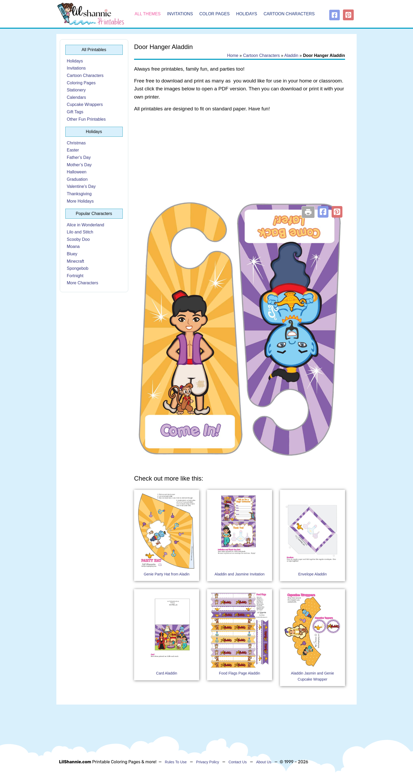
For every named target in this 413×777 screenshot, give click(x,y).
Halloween (77, 172)
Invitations (180, 14)
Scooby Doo (78, 239)
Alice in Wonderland (85, 225)
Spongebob (77, 268)
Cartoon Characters (289, 14)
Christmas (76, 143)
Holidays (246, 14)
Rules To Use (176, 762)
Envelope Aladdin (312, 574)
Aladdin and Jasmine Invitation (239, 574)
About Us (263, 762)
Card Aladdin (166, 673)
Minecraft (75, 261)
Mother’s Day (79, 165)
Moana (73, 246)
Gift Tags (75, 112)
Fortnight (75, 275)
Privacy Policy (207, 762)
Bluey (72, 254)
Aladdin (291, 55)
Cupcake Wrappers (85, 104)
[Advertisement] (239, 159)
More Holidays (80, 201)
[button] (323, 212)
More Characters (82, 283)
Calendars (76, 97)
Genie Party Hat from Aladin (167, 574)
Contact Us (237, 762)
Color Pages (214, 14)
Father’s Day (79, 157)
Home (232, 55)
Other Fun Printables (86, 119)
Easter (73, 150)
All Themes (148, 14)
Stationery (76, 90)
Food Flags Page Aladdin (239, 673)
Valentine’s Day (81, 186)
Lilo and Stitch (80, 232)
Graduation (77, 179)
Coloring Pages (81, 83)
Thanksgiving (79, 194)
